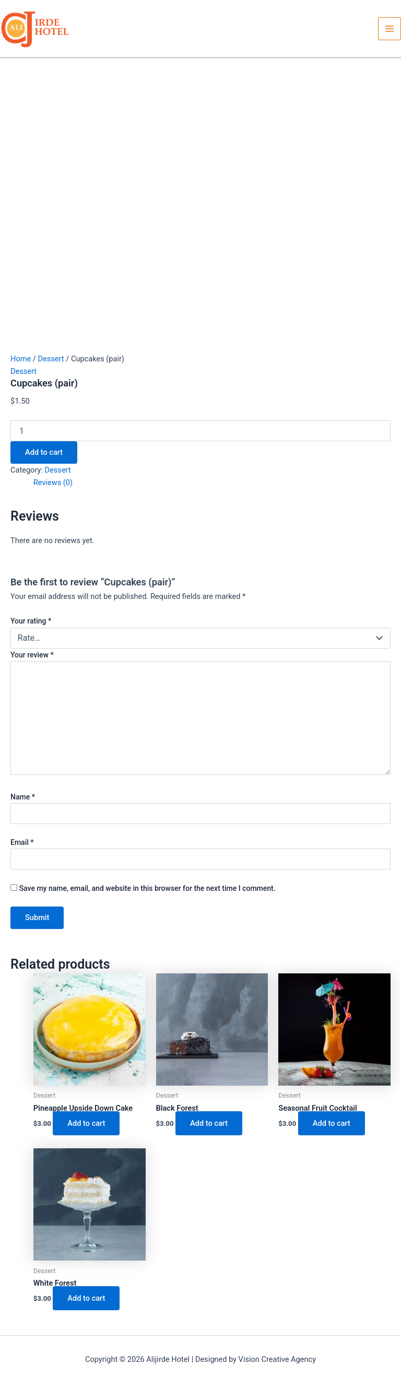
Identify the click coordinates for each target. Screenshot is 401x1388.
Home (20, 358)
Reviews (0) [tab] (53, 482)
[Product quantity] (200, 430)
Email (22, 842)
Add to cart (44, 452)
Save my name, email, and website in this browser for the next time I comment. (147, 888)
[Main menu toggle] (389, 28)
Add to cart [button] (86, 1123)
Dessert (51, 358)
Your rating (30, 621)
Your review (32, 655)
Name (22, 797)
